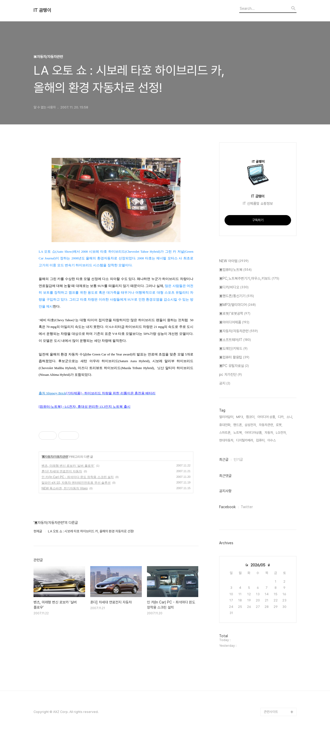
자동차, (269, 433)
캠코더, (250, 417)
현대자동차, (226, 440)
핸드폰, (238, 425)
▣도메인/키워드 (233, 348)
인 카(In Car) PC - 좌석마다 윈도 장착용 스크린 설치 (78, 477)
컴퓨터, (260, 440)
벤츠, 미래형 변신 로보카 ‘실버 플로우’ (68, 465)
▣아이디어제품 (234, 322)
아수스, (272, 440)
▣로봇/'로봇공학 (234, 313)
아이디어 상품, (266, 417)
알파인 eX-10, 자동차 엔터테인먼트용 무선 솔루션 (76, 482)
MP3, (240, 417)
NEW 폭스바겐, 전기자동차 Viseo (65, 488)
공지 (224, 383)
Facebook (227, 507)
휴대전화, (225, 425)
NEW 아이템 (234, 261)
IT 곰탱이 (42, 10)
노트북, (238, 433)
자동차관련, (266, 425)
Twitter (247, 507)
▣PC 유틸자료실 (234, 366)
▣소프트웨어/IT (235, 340)
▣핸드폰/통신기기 (236, 296)
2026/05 (258, 565)
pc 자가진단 (230, 374)
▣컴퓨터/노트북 (235, 270)
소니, (289, 417)
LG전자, (281, 433)
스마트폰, (225, 433)
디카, (281, 417)
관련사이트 (271, 712)
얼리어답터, (226, 417)
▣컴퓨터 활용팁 (234, 357)
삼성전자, (251, 425)
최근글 (223, 459)
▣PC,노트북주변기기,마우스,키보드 (249, 278)
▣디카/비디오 (234, 287)
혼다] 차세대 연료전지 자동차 (62, 471)
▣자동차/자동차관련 (55, 456)
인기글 (238, 459)
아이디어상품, (253, 433)
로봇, (279, 425)
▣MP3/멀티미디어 (237, 305)
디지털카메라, (245, 440)
